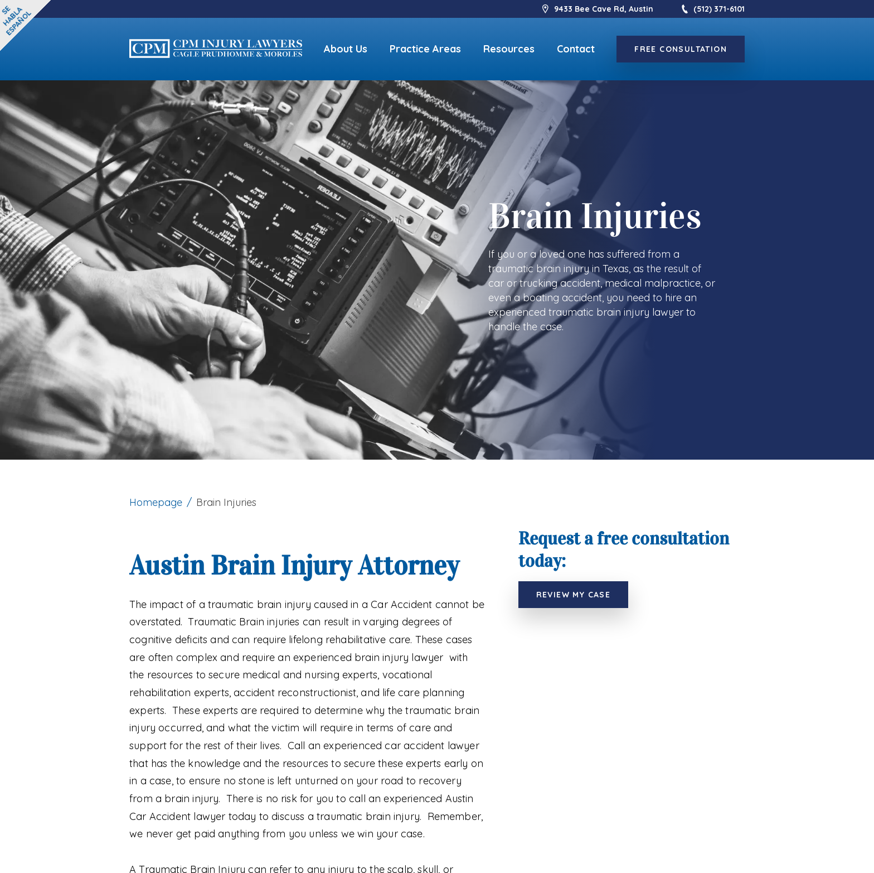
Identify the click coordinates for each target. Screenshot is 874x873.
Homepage (155, 502)
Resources (509, 48)
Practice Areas (425, 48)
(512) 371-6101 (712, 9)
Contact (576, 48)
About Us (345, 48)
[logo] (215, 49)
